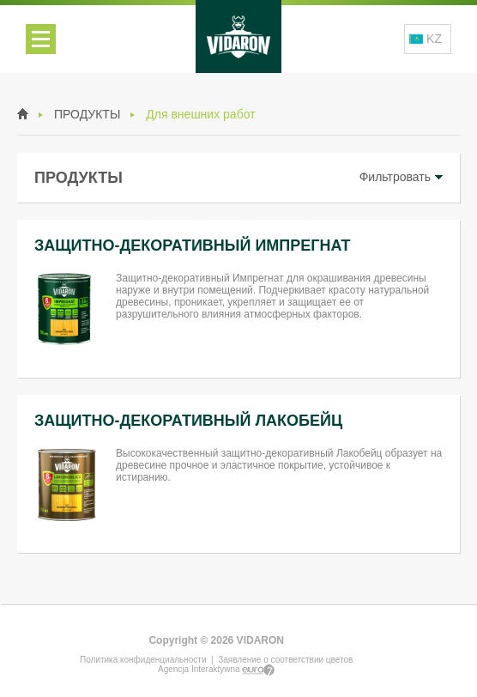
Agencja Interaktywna (216, 669)
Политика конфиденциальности (143, 659)
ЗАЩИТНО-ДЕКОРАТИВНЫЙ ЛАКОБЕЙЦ (188, 420)
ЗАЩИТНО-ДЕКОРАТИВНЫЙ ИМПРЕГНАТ (192, 245)
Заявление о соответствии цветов (285, 659)
